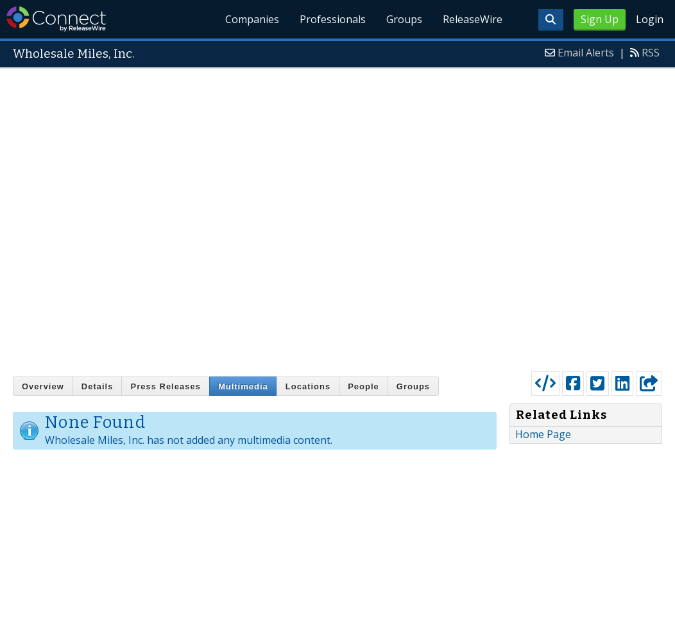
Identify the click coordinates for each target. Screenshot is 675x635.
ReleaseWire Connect (56, 18)
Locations (308, 386)
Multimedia (243, 386)
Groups (404, 19)
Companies (253, 19)
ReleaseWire (472, 19)
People (363, 386)
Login (649, 19)
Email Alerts (586, 53)
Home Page (543, 434)
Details (97, 386)
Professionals (333, 19)
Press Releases (165, 386)
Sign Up (600, 19)
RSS (651, 53)
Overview (43, 386)
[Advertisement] (178, 217)
